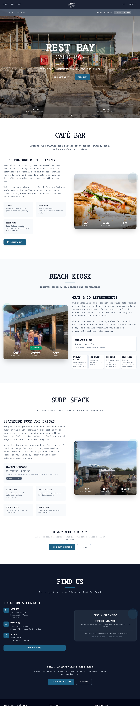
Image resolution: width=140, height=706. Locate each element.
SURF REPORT (16, 4)
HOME (5, 4)
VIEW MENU (82, 77)
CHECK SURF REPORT (61, 77)
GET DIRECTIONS (34, 648)
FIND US (84, 547)
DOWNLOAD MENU (14, 242)
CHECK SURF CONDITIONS (62, 547)
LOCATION (132, 4)
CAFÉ (123, 4)
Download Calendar (122, 12)
